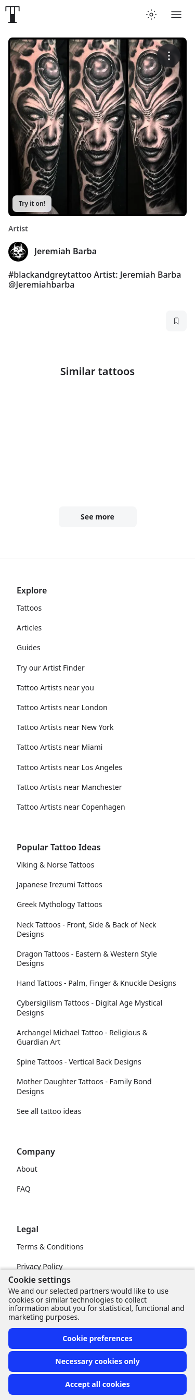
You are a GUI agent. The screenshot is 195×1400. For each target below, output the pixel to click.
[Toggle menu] (176, 14)
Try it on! (32, 203)
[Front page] (12, 14)
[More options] (168, 55)
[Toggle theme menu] (151, 14)
